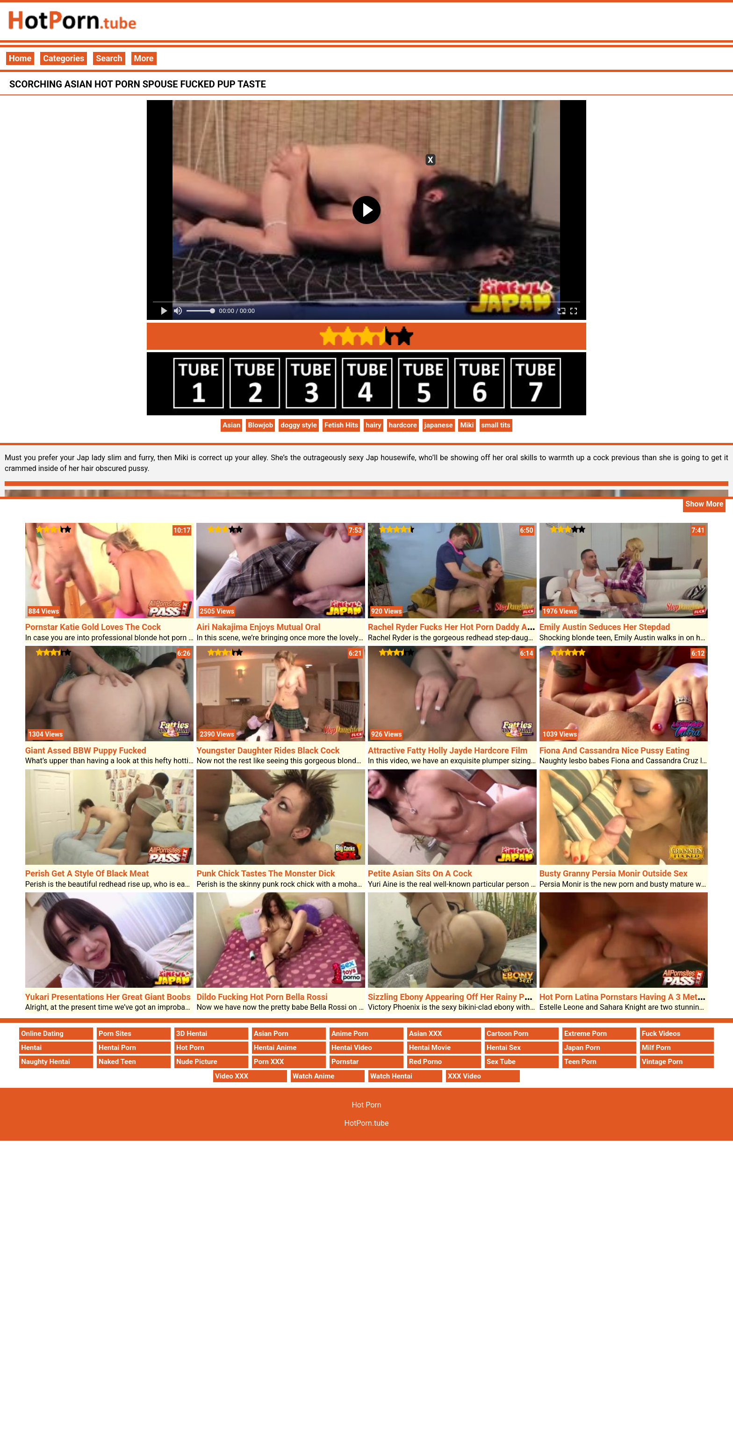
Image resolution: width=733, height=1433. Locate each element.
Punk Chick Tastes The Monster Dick (265, 873)
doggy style (298, 425)
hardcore (403, 425)
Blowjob (260, 425)
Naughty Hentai (45, 1061)
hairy (373, 425)
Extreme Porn (585, 1033)
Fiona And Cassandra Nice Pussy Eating (614, 750)
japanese (438, 425)
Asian (231, 425)
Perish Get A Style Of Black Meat (87, 873)
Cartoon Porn (508, 1033)
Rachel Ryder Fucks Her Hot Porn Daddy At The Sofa (467, 627)
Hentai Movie (430, 1047)
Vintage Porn (662, 1061)
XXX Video (464, 1076)
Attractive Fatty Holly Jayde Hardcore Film (447, 750)
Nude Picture (196, 1061)
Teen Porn (580, 1061)
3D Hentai (191, 1033)
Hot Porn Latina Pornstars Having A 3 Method (625, 997)
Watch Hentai (391, 1076)
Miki (467, 425)
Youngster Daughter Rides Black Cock (267, 750)
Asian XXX (425, 1033)
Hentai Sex (504, 1047)
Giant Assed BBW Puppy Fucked (85, 750)
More (144, 58)
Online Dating (42, 1033)
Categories (63, 58)
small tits (495, 425)
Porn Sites (115, 1033)
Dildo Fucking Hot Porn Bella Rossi (261, 997)
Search (109, 58)
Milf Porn (656, 1047)
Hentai (31, 1047)
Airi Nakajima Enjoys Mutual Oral (258, 627)
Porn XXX (269, 1061)
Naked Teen (117, 1061)
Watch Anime (313, 1076)
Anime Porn (349, 1033)
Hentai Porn (117, 1047)
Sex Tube (501, 1061)
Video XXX (231, 1076)
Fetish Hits (341, 425)
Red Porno (425, 1061)
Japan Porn (582, 1047)
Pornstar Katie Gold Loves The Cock (93, 627)
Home (20, 58)
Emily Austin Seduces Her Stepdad (604, 627)
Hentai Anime (275, 1047)
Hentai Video (351, 1047)
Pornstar (345, 1061)
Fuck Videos (661, 1033)
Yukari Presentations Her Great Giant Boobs (108, 997)
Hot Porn (190, 1047)
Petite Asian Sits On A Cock (420, 873)
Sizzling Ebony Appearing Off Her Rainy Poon (453, 997)
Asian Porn (271, 1033)
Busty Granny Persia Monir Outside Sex (613, 873)
